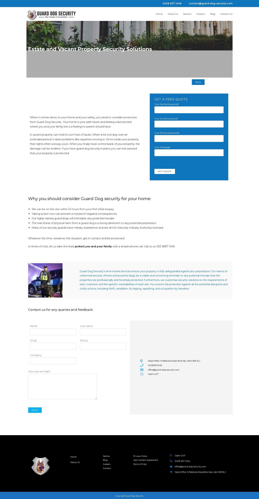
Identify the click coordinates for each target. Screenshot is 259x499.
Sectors (106, 456)
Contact (107, 468)
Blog (105, 460)
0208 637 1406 (172, 3)
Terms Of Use (139, 464)
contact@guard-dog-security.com (211, 3)
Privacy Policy (140, 456)
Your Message (189, 150)
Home (73, 456)
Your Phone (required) (189, 135)
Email (53, 343)
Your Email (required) (189, 121)
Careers (106, 464)
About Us (75, 462)
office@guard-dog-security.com (190, 466)
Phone (103, 343)
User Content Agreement (145, 460)
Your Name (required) (189, 107)
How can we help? (62, 379)
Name (53, 328)
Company (53, 358)
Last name (103, 328)
